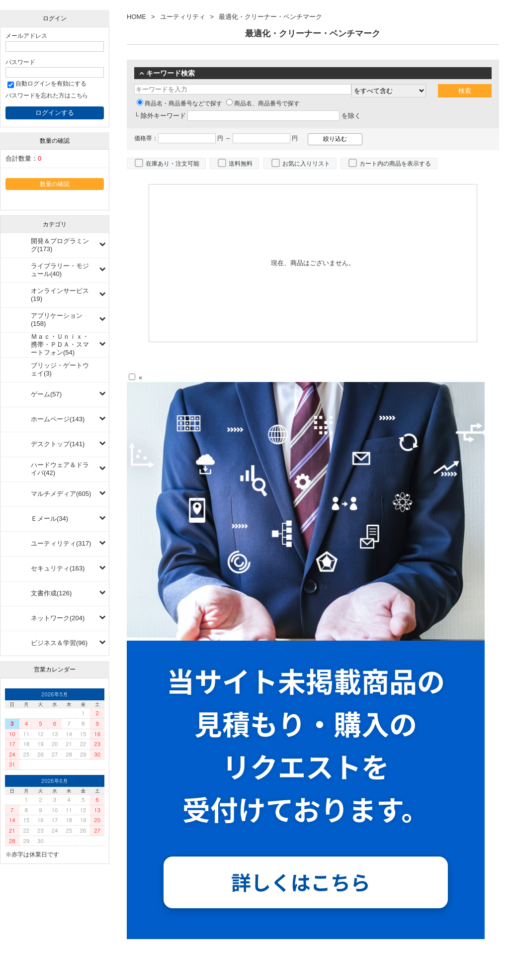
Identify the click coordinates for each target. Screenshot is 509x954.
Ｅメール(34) (49, 518)
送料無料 (241, 163)
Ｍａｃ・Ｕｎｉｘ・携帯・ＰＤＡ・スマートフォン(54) (60, 344)
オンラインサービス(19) (60, 294)
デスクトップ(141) (58, 444)
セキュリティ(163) (58, 568)
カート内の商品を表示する (395, 163)
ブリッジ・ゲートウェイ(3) (60, 369)
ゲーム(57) (46, 394)
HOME (136, 16)
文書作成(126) (51, 593)
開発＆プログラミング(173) (60, 245)
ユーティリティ (182, 16)
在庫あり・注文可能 (172, 163)
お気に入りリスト (306, 163)
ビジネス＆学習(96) (59, 643)
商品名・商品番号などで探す (179, 103)
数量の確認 (55, 184)
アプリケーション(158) (57, 319)
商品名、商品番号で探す (263, 103)
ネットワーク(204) (58, 618)
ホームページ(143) (58, 419)
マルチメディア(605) (61, 493)
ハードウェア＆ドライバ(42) (60, 469)
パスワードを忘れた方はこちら (46, 95)
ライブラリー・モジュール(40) (60, 270)
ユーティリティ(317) (61, 543)
